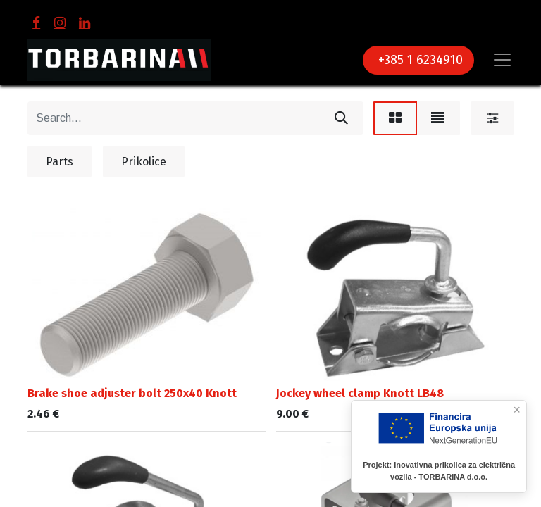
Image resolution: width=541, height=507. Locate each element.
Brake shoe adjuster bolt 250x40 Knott (132, 393)
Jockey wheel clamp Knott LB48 (360, 393)
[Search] (341, 118)
